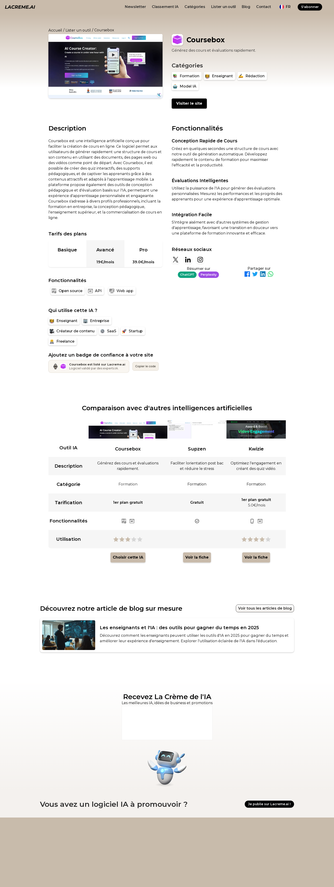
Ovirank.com (211, 876)
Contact (263, 7)
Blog (246, 7)
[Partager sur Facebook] (247, 274)
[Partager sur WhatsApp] (270, 274)
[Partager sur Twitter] (255, 274)
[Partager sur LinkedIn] (263, 274)
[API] (95, 291)
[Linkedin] (188, 260)
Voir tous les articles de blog (265, 608)
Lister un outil (223, 7)
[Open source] (68, 291)
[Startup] (133, 331)
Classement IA (165, 7)
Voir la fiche (197, 557)
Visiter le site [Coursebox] (189, 103)
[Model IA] (185, 86)
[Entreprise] (96, 321)
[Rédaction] (252, 76)
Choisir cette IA (128, 557)
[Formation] (187, 76)
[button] (285, 7)
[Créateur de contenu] (72, 331)
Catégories (194, 7)
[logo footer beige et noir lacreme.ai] (51, 830)
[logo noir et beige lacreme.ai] (20, 7)
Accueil (55, 30)
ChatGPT (187, 274)
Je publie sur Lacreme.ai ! (269, 804)
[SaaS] (108, 331)
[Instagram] (200, 260)
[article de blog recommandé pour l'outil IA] (167, 635)
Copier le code (145, 366)
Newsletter (135, 7)
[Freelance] (62, 341)
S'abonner (310, 7)
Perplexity (209, 274)
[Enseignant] (219, 76)
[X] (175, 260)
